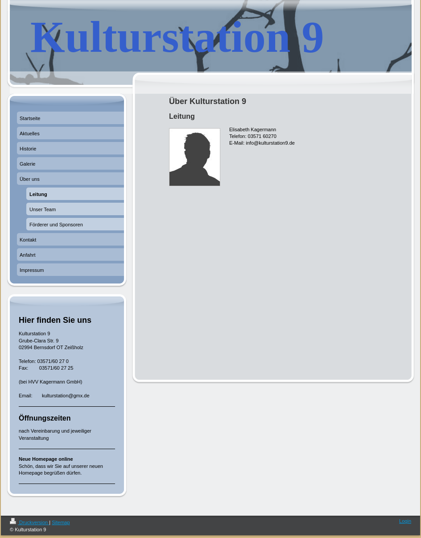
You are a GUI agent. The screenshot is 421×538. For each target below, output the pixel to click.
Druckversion (29, 522)
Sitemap (61, 522)
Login (405, 521)
